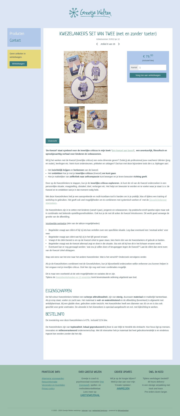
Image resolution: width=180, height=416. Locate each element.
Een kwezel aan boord (123, 150)
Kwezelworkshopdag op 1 (68, 277)
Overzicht (52, 141)
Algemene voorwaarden (53, 378)
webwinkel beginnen (99, 410)
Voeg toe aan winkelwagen (148, 75)
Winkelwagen (18, 63)
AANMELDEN (123, 388)
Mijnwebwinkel (123, 410)
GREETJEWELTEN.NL (90, 395)
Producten (17, 34)
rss (90, 410)
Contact (15, 41)
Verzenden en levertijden (53, 385)
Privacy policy (48, 388)
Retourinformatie (49, 382)
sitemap (85, 410)
